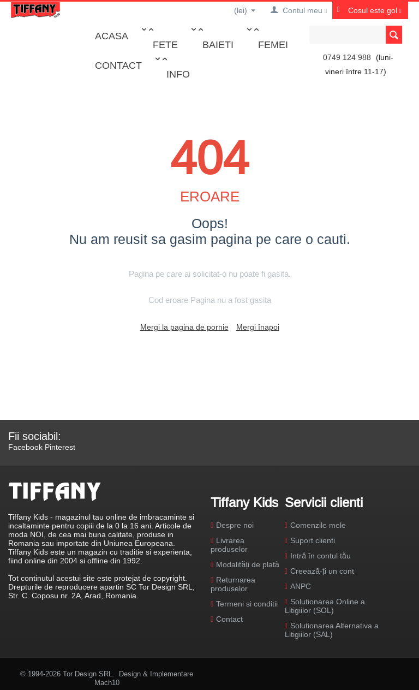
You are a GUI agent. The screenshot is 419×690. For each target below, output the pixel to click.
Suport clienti (312, 540)
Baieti (218, 44)
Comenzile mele (318, 525)
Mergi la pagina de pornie (184, 327)
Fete (165, 44)
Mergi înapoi (257, 327)
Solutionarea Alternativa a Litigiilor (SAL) (332, 630)
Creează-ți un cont (322, 571)
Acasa (111, 35)
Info (178, 74)
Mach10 (106, 682)
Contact (118, 65)
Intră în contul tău (320, 555)
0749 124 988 (347, 57)
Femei (273, 44)
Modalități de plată (247, 564)
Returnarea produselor (233, 584)
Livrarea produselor (229, 545)
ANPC (300, 586)
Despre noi (235, 525)
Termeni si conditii (247, 603)
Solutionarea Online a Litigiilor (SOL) (325, 606)
